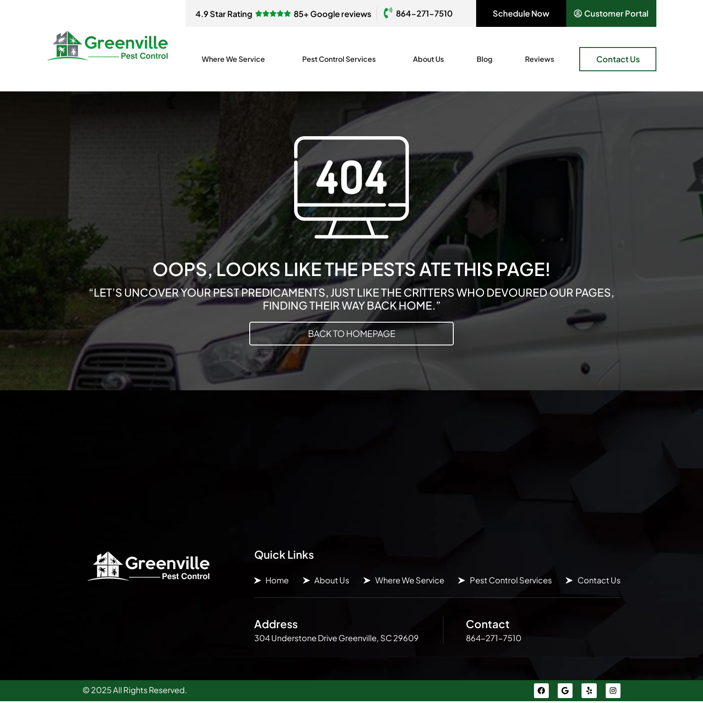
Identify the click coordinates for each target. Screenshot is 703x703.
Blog (484, 59)
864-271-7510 (424, 13)
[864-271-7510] (388, 13)
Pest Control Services (341, 59)
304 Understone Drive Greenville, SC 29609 (336, 638)
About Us (428, 59)
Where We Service (235, 59)
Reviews (539, 59)
